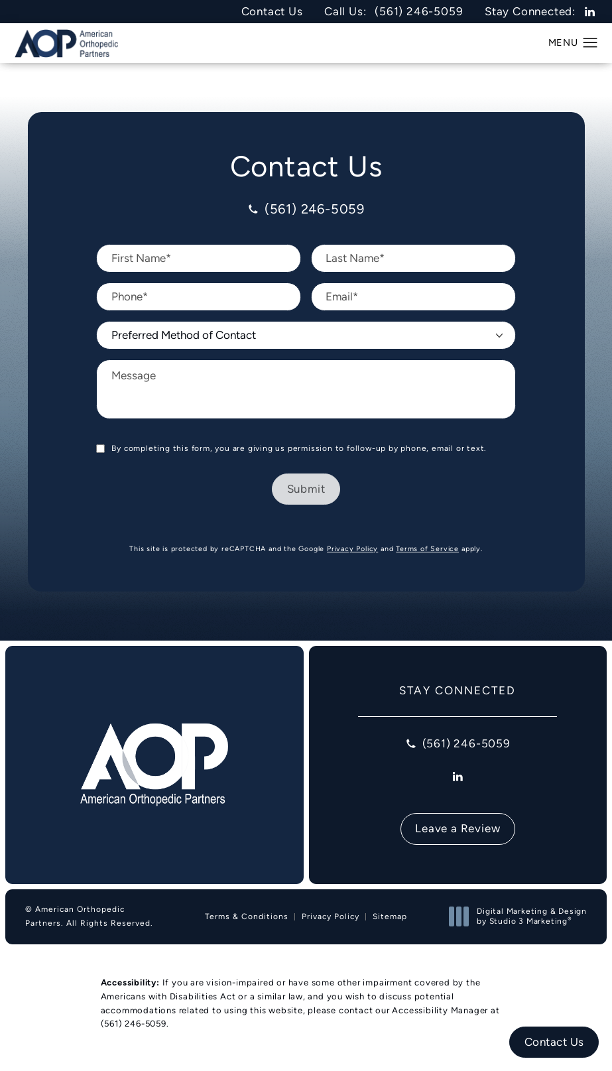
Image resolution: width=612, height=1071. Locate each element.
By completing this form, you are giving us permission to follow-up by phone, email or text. (299, 448)
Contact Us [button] (554, 1041)
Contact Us (272, 11)
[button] (590, 43)
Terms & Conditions (246, 916)
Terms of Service (427, 548)
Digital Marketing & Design (521, 917)
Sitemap (390, 916)
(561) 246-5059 (133, 1024)
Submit (306, 488)
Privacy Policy (352, 548)
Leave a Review (457, 828)
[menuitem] (590, 12)
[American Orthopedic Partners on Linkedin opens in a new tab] (590, 12)
